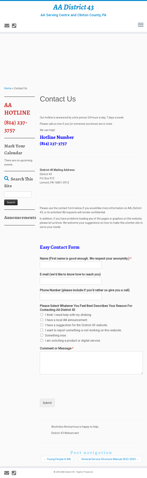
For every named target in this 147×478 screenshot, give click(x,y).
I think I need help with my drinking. (68, 315)
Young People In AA (57, 459)
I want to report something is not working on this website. (83, 330)
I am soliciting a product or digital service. (73, 340)
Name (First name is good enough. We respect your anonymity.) (85, 258)
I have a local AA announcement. (66, 320)
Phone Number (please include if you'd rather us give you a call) (85, 290)
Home (7, 88)
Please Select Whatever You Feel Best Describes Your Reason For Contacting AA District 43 (86, 308)
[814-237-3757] (15, 26)
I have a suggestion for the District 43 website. (76, 325)
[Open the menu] (141, 25)
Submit (47, 402)
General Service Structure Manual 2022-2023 (110, 459)
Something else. (56, 335)
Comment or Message (57, 348)
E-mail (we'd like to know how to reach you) (70, 274)
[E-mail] (8, 26)
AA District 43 (73, 7)
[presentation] (69, 392)
